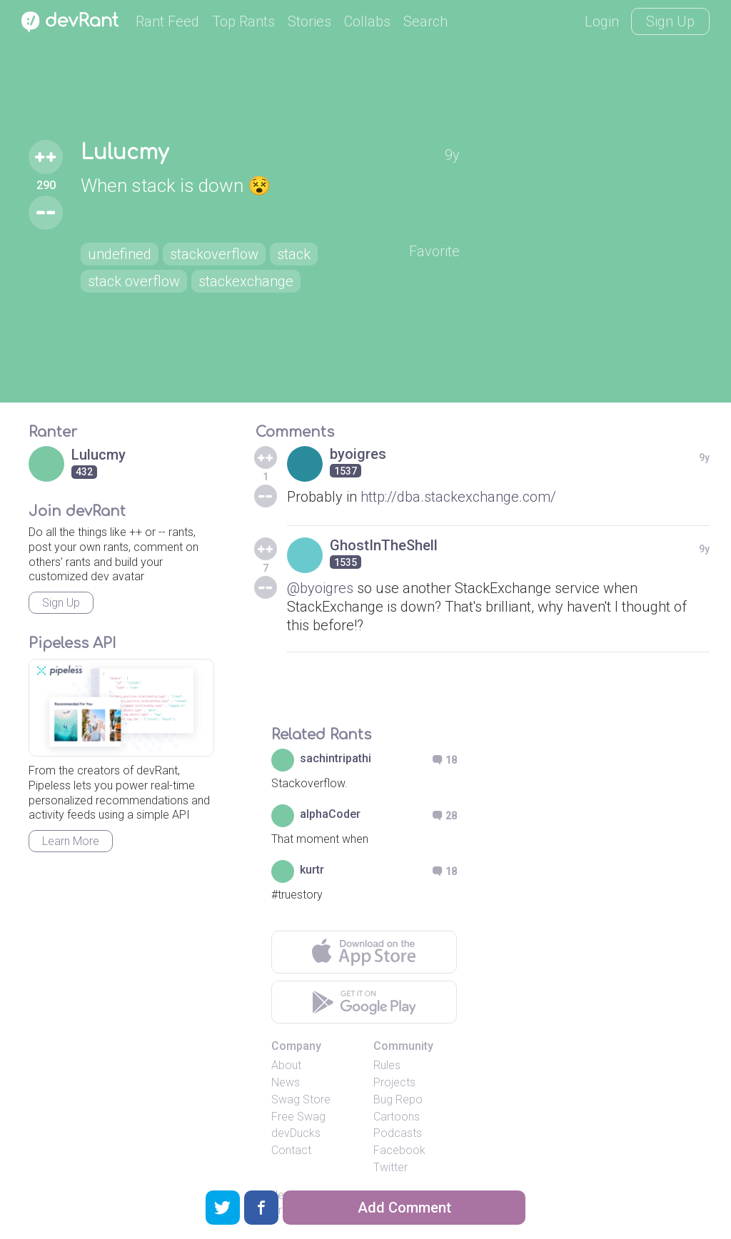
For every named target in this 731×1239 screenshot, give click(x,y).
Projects (394, 1082)
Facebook (399, 1150)
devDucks (296, 1133)
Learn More (70, 841)
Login (602, 21)
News (285, 1082)
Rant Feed (167, 21)
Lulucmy (124, 152)
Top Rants (243, 21)
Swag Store (301, 1099)
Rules (386, 1065)
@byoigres (320, 588)
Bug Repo (398, 1099)
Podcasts (397, 1133)
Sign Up (670, 21)
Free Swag (298, 1116)
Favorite (434, 251)
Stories (309, 21)
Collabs (367, 21)
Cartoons (396, 1116)
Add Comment (404, 1207)
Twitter (390, 1167)
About (286, 1065)
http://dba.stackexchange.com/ (458, 496)
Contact (291, 1150)
